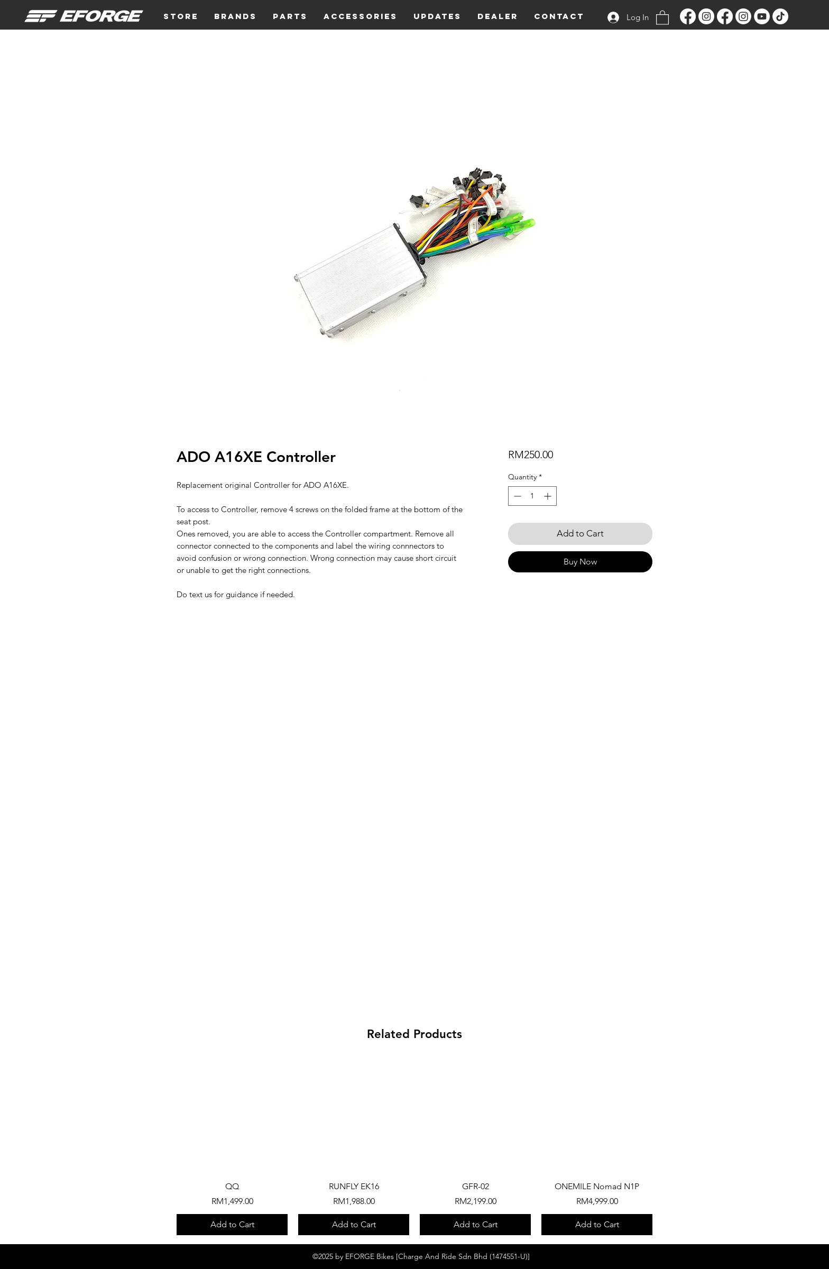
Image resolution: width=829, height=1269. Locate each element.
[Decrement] (516, 496)
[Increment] (548, 496)
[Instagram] (706, 16)
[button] (235, 16)
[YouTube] (762, 16)
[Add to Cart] (232, 1224)
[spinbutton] (532, 496)
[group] (414, 1148)
